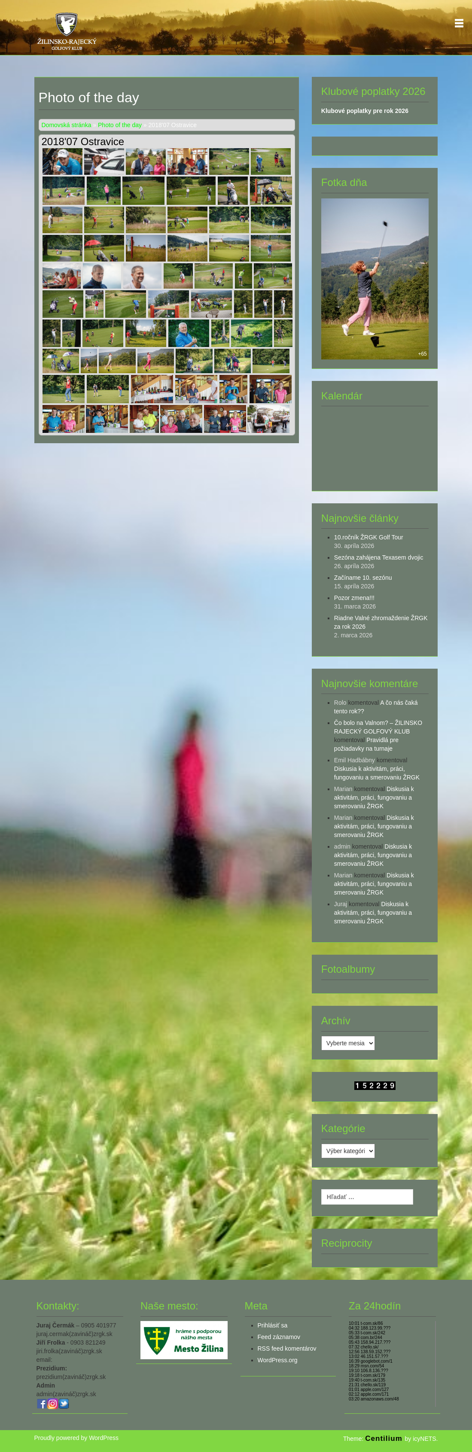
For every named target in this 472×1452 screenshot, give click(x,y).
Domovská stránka (66, 125)
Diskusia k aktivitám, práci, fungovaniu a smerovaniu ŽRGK (374, 797)
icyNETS (424, 1438)
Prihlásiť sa (273, 1325)
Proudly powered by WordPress (76, 1437)
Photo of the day (120, 125)
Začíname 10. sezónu (363, 577)
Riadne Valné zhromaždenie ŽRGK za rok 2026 (381, 622)
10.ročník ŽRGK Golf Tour (368, 537)
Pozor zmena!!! (354, 597)
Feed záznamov (279, 1336)
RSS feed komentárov (287, 1348)
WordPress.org (278, 1360)
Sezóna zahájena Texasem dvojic (378, 557)
